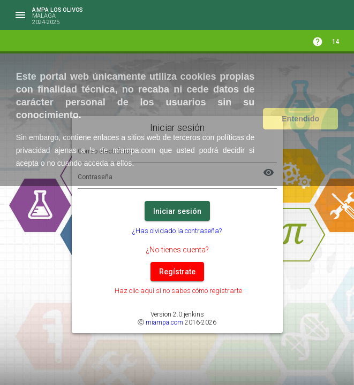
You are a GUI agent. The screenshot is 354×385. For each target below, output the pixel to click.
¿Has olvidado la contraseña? (177, 231)
